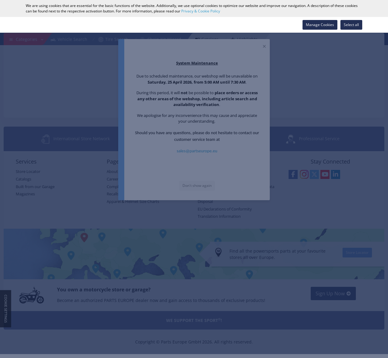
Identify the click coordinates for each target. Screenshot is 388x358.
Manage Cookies (320, 24)
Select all (351, 24)
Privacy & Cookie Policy (200, 11)
